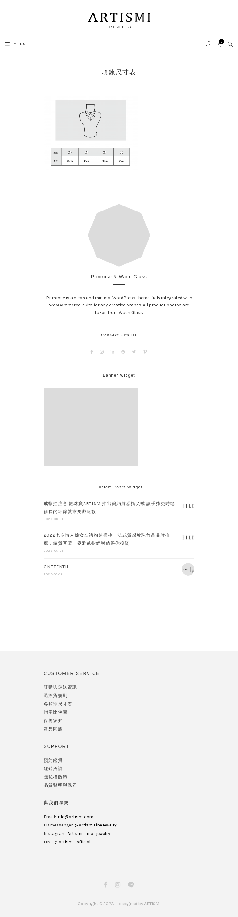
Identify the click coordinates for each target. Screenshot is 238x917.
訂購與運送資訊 (60, 687)
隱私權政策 (56, 777)
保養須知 (53, 720)
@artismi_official (72, 842)
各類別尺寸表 (58, 704)
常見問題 (53, 729)
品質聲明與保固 (60, 785)
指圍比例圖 (56, 712)
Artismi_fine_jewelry (89, 833)
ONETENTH (56, 567)
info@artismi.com (75, 817)
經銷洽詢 (53, 768)
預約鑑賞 (53, 760)
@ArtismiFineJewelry (96, 825)
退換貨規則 (56, 695)
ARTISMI (152, 903)
